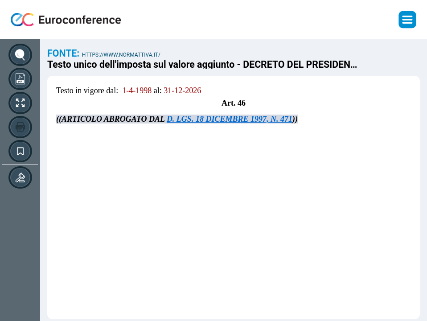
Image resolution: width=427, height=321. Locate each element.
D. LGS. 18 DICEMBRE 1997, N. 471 (229, 119)
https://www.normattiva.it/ (121, 55)
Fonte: (64, 53)
